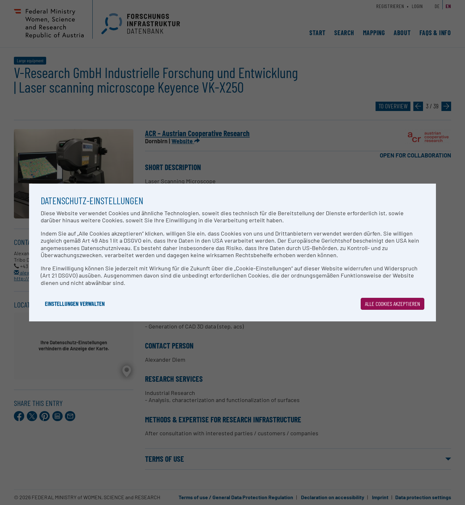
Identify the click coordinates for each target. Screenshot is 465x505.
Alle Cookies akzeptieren (392, 303)
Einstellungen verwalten (75, 303)
